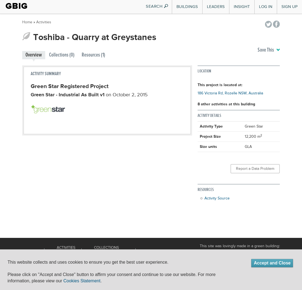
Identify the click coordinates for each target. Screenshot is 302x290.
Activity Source (217, 198)
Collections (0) (62, 55)
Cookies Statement (81, 280)
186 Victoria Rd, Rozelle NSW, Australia (230, 93)
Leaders (216, 7)
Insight (242, 7)
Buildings (187, 7)
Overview (33, 55)
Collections (106, 248)
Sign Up (289, 7)
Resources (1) (93, 55)
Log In (265, 7)
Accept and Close (272, 263)
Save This (269, 50)
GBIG (16, 6)
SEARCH (157, 6)
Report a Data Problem (255, 169)
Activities (43, 22)
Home (27, 22)
